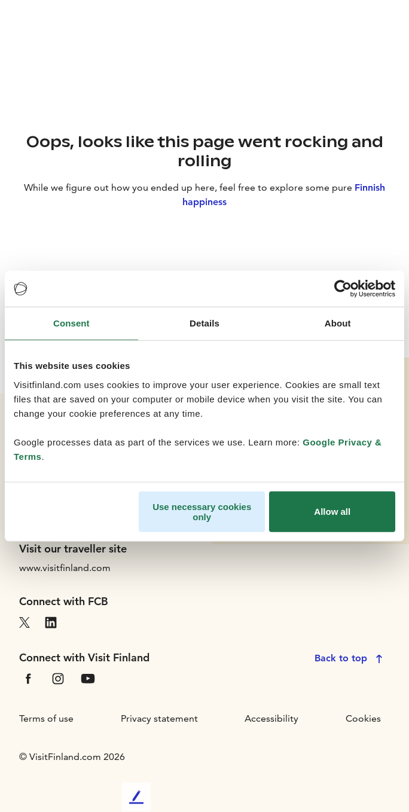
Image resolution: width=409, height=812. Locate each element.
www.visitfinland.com (65, 567)
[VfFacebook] (28, 677)
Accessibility (271, 718)
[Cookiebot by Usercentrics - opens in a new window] (343, 289)
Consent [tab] (71, 323)
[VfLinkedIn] (51, 621)
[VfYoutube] (88, 677)
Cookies (363, 718)
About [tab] (338, 323)
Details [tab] (204, 323)
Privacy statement (159, 718)
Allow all (332, 511)
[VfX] (24, 621)
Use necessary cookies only (201, 511)
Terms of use (46, 718)
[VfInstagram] (58, 677)
